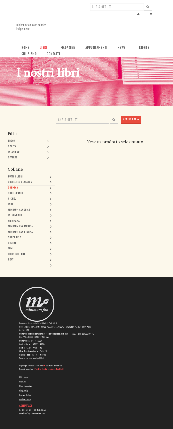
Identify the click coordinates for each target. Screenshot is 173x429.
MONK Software (55, 366)
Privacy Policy (25, 395)
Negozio (22, 382)
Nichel (12, 198)
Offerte (12, 157)
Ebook (11, 141)
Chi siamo (23, 377)
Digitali (12, 243)
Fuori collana (17, 254)
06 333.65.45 (25, 410)
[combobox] (117, 7)
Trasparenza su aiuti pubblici (31, 358)
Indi (10, 204)
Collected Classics (20, 182)
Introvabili (15, 215)
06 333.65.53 (40, 410)
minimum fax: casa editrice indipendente (31, 27)
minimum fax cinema (20, 232)
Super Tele (14, 237)
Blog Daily (23, 391)
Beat (10, 259)
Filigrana (14, 221)
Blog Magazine (25, 386)
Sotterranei (15, 193)
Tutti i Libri (15, 176)
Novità (12, 146)
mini (10, 248)
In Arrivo (14, 152)
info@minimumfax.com (35, 413)
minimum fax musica (20, 226)
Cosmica (13, 187)
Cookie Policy (25, 399)
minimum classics (19, 210)
